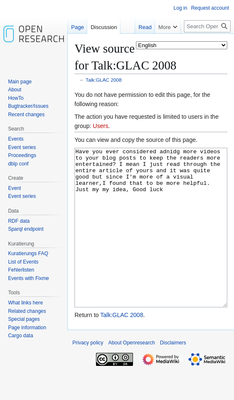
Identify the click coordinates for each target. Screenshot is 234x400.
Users (101, 126)
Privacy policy (87, 374)
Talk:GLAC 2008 (104, 80)
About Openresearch (131, 374)
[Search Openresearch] (207, 26)
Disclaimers (173, 374)
